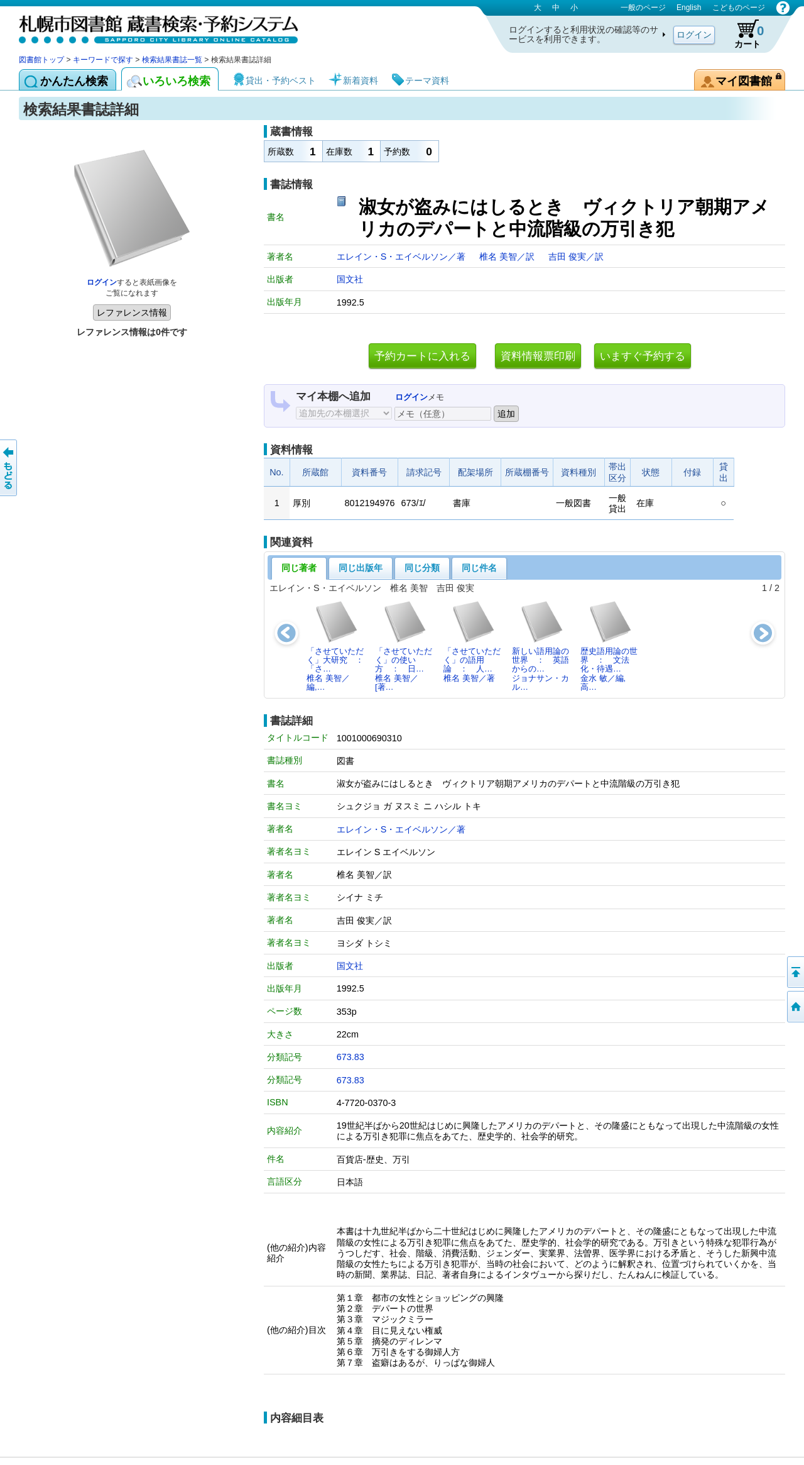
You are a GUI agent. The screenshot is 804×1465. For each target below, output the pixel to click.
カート (743, 34)
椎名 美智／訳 (508, 257)
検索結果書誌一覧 (172, 59)
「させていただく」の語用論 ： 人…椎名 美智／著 (472, 641)
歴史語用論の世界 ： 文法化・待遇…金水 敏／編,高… (609, 646)
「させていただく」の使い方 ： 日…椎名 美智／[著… (403, 646)
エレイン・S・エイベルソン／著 (403, 257)
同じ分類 (422, 568)
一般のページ (643, 7)
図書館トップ (41, 59)
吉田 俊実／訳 (576, 257)
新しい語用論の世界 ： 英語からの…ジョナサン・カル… (540, 646)
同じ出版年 (361, 568)
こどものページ (738, 7)
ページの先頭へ (794, 972)
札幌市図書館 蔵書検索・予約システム (151, 26)
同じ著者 (299, 568)
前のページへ (9, 468)
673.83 (350, 1057)
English (688, 7)
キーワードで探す (103, 59)
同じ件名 (479, 568)
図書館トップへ (794, 1006)
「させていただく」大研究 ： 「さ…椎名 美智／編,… (339, 646)
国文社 (350, 279)
